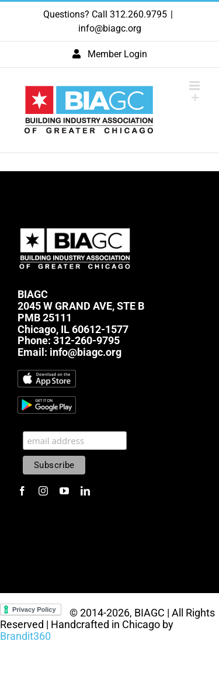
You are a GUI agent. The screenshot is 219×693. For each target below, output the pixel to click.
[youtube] (64, 491)
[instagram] (43, 491)
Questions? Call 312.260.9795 (105, 14)
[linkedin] (85, 491)
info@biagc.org (109, 28)
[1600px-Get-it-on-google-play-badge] (47, 401)
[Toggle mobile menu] (195, 85)
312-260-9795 (86, 340)
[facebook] (22, 491)
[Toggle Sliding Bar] (195, 98)
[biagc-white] (76, 225)
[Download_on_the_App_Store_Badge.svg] (47, 375)
